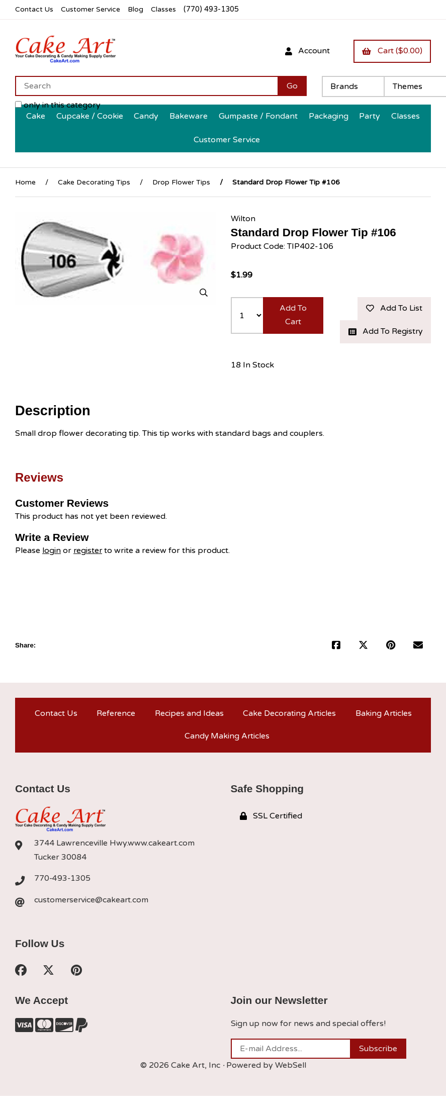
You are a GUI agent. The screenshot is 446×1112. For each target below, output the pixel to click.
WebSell (290, 1082)
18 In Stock (252, 379)
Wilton (243, 218)
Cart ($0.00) (392, 51)
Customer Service (92, 9)
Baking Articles (383, 727)
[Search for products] (146, 85)
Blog (138, 9)
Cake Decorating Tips (94, 181)
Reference (115, 727)
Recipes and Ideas (188, 727)
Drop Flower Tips (181, 181)
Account (306, 51)
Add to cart (293, 314)
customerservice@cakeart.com (92, 916)
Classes (167, 9)
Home (25, 181)
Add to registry (384, 338)
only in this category (58, 105)
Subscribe (378, 1065)
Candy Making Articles (227, 751)
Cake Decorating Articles (289, 727)
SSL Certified (271, 831)
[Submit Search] (292, 85)
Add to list (394, 308)
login (51, 564)
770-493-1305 (63, 894)
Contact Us (34, 9)
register (88, 564)
